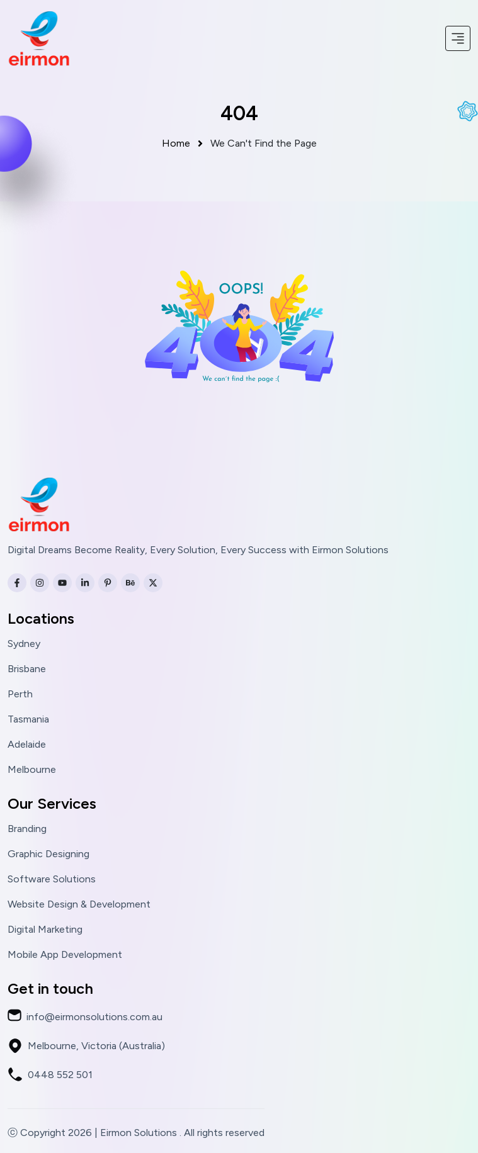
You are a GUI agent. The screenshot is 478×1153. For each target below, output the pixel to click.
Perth (20, 694)
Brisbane (27, 669)
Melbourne (32, 770)
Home (183, 143)
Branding (27, 829)
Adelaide (27, 745)
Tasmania (28, 719)
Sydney (24, 644)
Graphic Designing (48, 854)
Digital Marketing (45, 930)
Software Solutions (52, 879)
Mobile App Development (65, 955)
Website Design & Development (79, 904)
